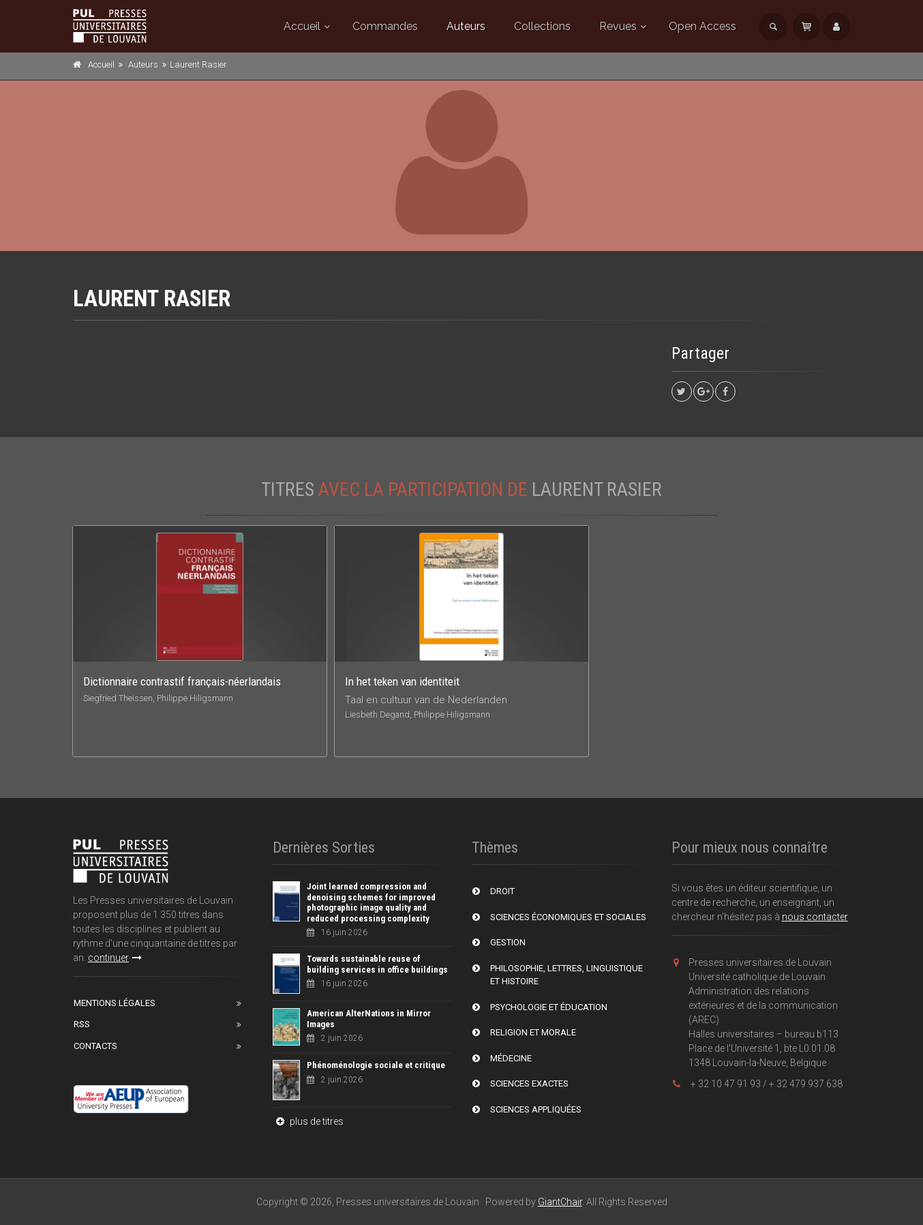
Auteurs (466, 26)
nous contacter (815, 916)
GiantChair (560, 1201)
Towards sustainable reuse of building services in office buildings (377, 964)
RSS (82, 1024)
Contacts (95, 1046)
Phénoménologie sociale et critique (376, 1065)
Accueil (302, 26)
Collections (542, 26)
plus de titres (308, 1121)
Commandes (385, 26)
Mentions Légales (114, 1003)
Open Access (702, 26)
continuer (115, 957)
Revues (618, 26)
